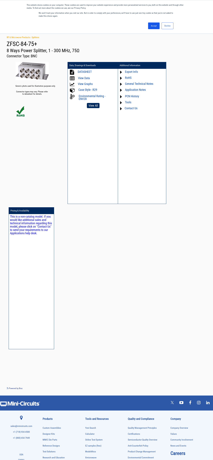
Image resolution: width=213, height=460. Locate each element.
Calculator (90, 288)
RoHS (126, 77)
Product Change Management (142, 306)
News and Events (178, 300)
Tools (126, 102)
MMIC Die (46, 377)
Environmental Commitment (141, 312)
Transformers (47, 433)
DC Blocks (46, 349)
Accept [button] (154, 26)
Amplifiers (46, 325)
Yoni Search (90, 282)
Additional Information (128, 65)
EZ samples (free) (93, 300)
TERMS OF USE (90, 446)
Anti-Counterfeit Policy (138, 300)
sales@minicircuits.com (21, 280)
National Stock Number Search (99, 347)
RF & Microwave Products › (19, 37)
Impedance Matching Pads (52, 370)
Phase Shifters (48, 391)
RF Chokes (46, 415)
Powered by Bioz (14, 243)
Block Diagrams (92, 324)
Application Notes (133, 89)
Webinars (89, 336)
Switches (46, 419)
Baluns (45, 332)
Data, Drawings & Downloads (82, 65)
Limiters (45, 374)
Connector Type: (19, 56)
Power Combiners (49, 395)
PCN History (130, 96)
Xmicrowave (91, 312)
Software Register (93, 365)
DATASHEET (85, 71)
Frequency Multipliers (50, 367)
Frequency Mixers (49, 363)
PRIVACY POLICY (104, 446)
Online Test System (94, 294)
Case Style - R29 (87, 89)
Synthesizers (47, 422)
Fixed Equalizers (48, 360)
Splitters (35, 37)
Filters (45, 356)
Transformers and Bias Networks (54, 436)
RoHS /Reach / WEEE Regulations (143, 318)
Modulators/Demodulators (52, 381)
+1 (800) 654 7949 (21, 292)
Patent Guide (91, 341)
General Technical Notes (137, 83)
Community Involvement (181, 294)
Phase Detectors (48, 388)
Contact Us (129, 108)
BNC (34, 56)
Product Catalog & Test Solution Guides (103, 330)
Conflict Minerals (135, 336)
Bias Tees (46, 335)
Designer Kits (49, 288)
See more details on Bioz (203, 243)
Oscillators (47, 384)
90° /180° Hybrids (49, 412)
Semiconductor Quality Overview (142, 294)
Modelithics (90, 306)
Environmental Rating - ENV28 (92, 97)
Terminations (47, 426)
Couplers (46, 342)
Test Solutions (49, 306)
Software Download (94, 359)
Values (173, 288)
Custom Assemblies (52, 282)
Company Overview (179, 282)
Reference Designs (51, 300)
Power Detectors (48, 398)
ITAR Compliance (135, 330)
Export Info (129, 71)
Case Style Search (93, 353)
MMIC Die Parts (50, 294)
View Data (84, 78)
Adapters (46, 321)
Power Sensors (48, 402)
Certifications (134, 288)
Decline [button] (167, 26)
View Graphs (85, 84)
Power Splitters (48, 405)
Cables (45, 339)
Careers (177, 308)
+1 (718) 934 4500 (21, 286)
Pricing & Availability (176, 65)
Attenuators (47, 328)
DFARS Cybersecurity (137, 341)
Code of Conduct (135, 324)
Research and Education (54, 312)
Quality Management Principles (142, 282)
